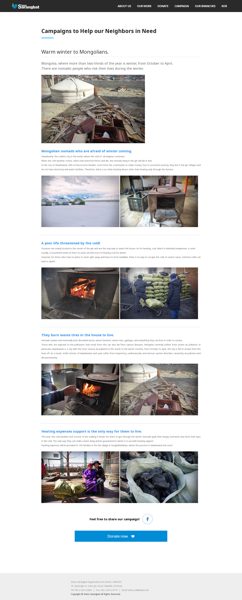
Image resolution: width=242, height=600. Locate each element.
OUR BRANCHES (205, 6)
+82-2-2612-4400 (83, 590)
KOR (224, 6)
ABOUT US (124, 6)
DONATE (162, 6)
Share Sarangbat (25, 6)
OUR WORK (144, 6)
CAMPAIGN (182, 6)
